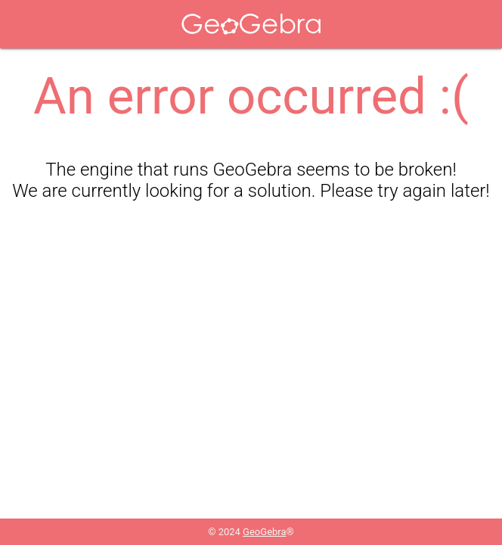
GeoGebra (264, 531)
